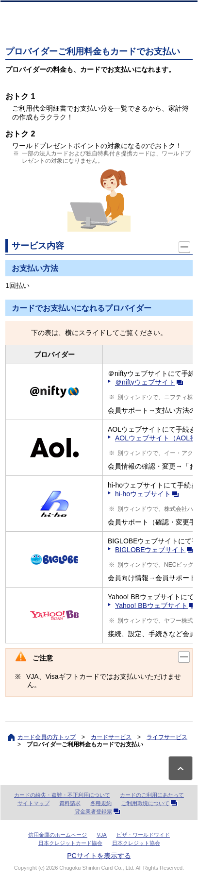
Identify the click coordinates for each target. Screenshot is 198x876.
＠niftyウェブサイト (151, 382)
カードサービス (111, 737)
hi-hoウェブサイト (148, 494)
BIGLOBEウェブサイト (156, 550)
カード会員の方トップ (46, 737)
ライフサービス (167, 737)
